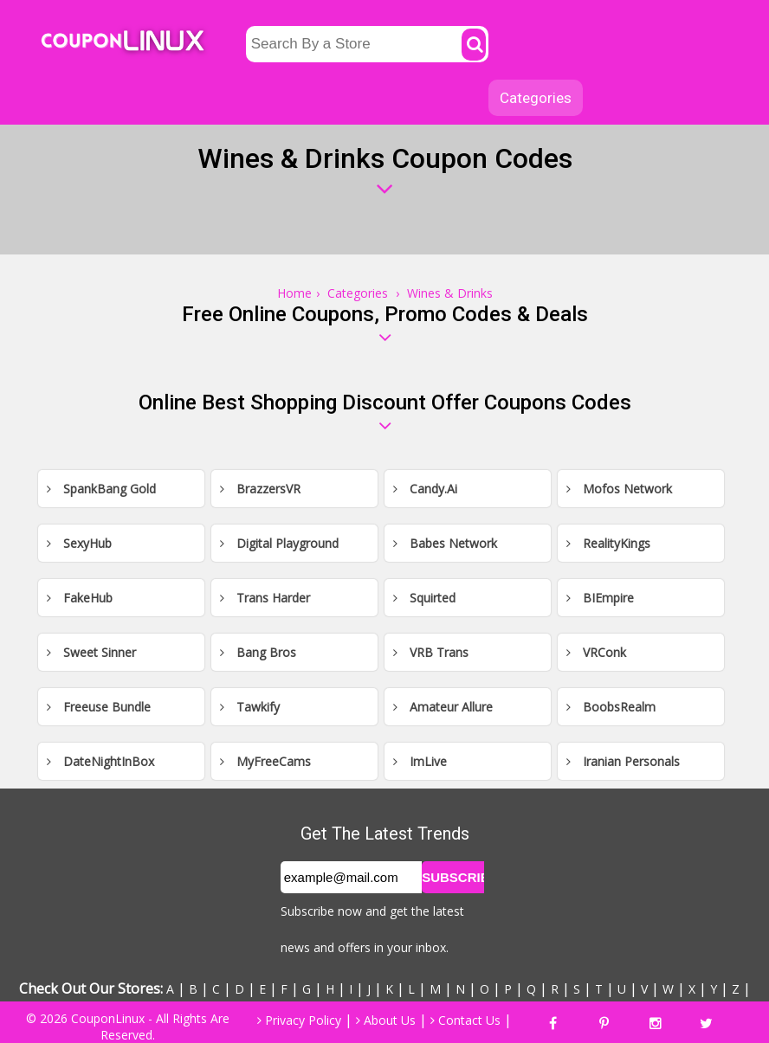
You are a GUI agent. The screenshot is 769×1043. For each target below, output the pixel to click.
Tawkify (250, 707)
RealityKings (608, 543)
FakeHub (80, 597)
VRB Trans (431, 652)
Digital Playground (279, 543)
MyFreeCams (265, 761)
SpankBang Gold (101, 488)
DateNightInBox (100, 761)
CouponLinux (108, 1018)
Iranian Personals (623, 761)
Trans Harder (265, 597)
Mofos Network (619, 488)
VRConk (596, 652)
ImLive (420, 761)
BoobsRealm (611, 707)
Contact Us (465, 1020)
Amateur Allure (443, 707)
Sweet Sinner (91, 652)
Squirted (424, 597)
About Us (386, 1020)
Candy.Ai (425, 488)
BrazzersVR (260, 488)
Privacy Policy (299, 1020)
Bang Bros (258, 652)
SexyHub (79, 543)
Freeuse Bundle (99, 707)
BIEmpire (600, 597)
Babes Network (445, 543)
